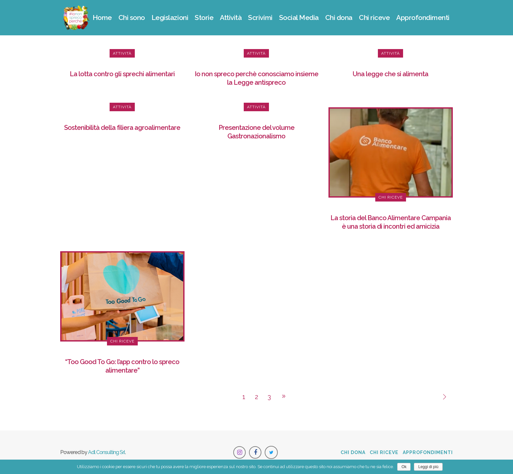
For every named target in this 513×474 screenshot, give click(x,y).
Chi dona (353, 452)
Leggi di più (428, 467)
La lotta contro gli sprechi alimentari (122, 74)
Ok (403, 467)
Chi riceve (384, 452)
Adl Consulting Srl (106, 452)
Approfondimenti (428, 452)
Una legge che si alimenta (390, 74)
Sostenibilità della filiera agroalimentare (122, 128)
